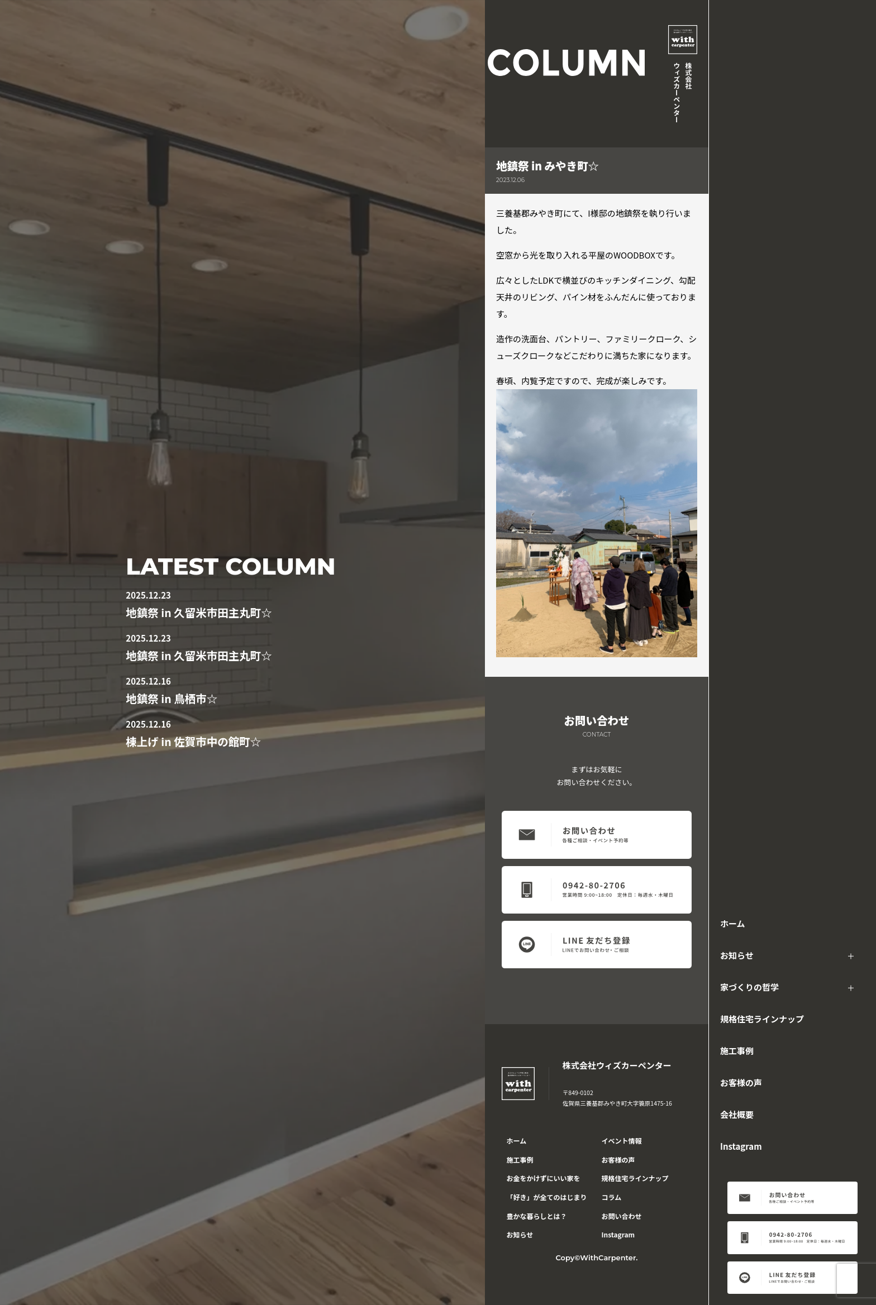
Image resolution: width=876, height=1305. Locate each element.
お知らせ (737, 955)
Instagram (741, 1146)
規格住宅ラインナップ (762, 1019)
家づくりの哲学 (749, 987)
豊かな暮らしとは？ (537, 1216)
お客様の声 (741, 1082)
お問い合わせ (622, 1216)
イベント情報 (622, 1140)
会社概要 (737, 1114)
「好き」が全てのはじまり (547, 1197)
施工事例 (737, 1051)
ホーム (732, 923)
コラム (612, 1197)
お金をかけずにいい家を (543, 1178)
